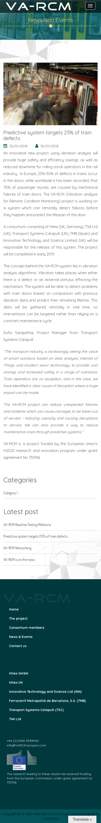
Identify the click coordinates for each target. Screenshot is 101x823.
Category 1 (10, 493)
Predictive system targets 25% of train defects (35, 536)
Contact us (17, 646)
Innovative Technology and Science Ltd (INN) (45, 692)
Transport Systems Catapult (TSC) (36, 710)
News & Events (20, 637)
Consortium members (26, 628)
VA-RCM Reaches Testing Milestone (27, 524)
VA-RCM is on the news (19, 559)
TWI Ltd (15, 719)
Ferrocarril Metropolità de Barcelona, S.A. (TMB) (47, 701)
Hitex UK (16, 682)
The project (18, 618)
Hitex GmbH (18, 673)
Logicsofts (50, 818)
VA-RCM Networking (17, 548)
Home (14, 609)
